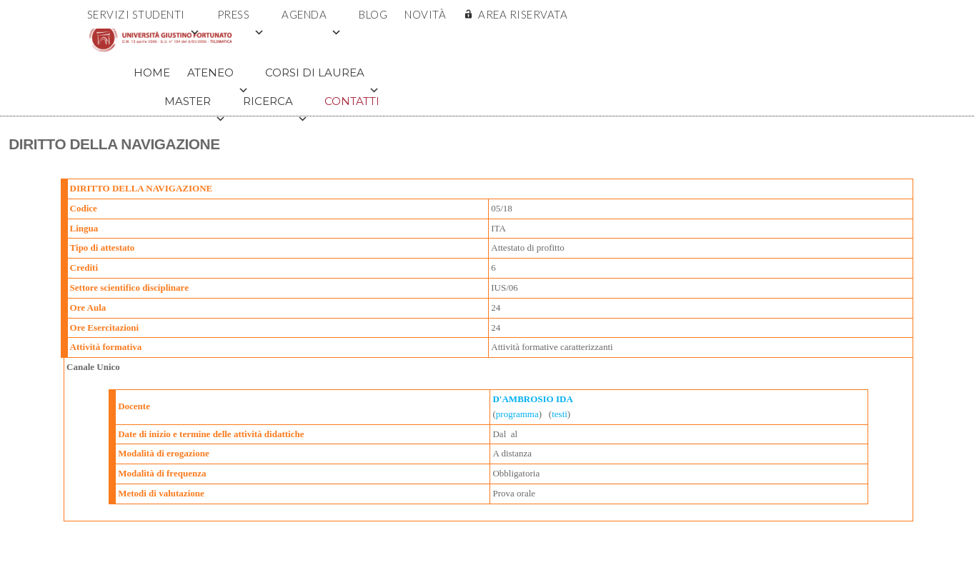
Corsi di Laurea (322, 76)
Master (195, 105)
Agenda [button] (312, 18)
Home (152, 72)
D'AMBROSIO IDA (532, 399)
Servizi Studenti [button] (144, 18)
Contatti (351, 101)
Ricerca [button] (275, 105)
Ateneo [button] (218, 76)
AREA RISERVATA (522, 14)
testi (559, 414)
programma (517, 414)
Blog (373, 14)
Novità (425, 14)
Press (241, 18)
